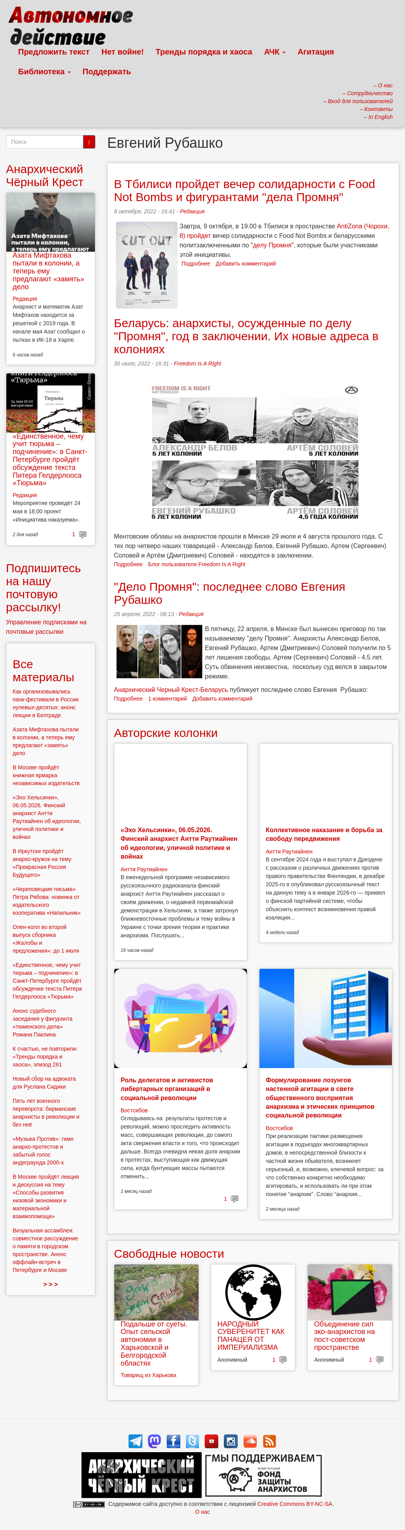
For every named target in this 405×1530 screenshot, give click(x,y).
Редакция (192, 211)
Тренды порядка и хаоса (204, 51)
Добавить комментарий (246, 263)
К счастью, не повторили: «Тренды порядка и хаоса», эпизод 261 (45, 1057)
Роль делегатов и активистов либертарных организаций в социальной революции (167, 1089)
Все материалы (43, 671)
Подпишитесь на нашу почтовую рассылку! (43, 588)
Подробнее (196, 263)
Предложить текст (54, 51)
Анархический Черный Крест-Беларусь (171, 689)
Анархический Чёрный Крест (44, 175)
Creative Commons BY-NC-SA (294, 1504)
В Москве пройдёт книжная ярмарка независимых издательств (46, 775)
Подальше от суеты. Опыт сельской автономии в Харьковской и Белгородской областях (154, 1343)
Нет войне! (123, 51)
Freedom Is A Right (197, 363)
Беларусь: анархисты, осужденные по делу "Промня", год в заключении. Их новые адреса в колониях (246, 336)
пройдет (200, 235)
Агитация (315, 51)
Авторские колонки (166, 732)
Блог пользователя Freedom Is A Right (197, 564)
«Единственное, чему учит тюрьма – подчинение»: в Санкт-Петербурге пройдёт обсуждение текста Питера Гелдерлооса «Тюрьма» (50, 459)
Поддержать (107, 71)
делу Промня (272, 245)
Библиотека (44, 71)
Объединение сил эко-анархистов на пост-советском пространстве (344, 1335)
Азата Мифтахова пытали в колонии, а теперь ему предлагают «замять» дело (48, 270)
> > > (51, 1284)
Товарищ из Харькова (148, 1375)
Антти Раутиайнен (144, 869)
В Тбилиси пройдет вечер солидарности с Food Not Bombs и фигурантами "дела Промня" (244, 190)
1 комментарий (167, 698)
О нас (202, 1512)
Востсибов (134, 1110)
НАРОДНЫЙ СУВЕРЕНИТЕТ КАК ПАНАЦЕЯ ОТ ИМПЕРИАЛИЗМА (251, 1335)
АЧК (275, 51)
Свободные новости (169, 1253)
